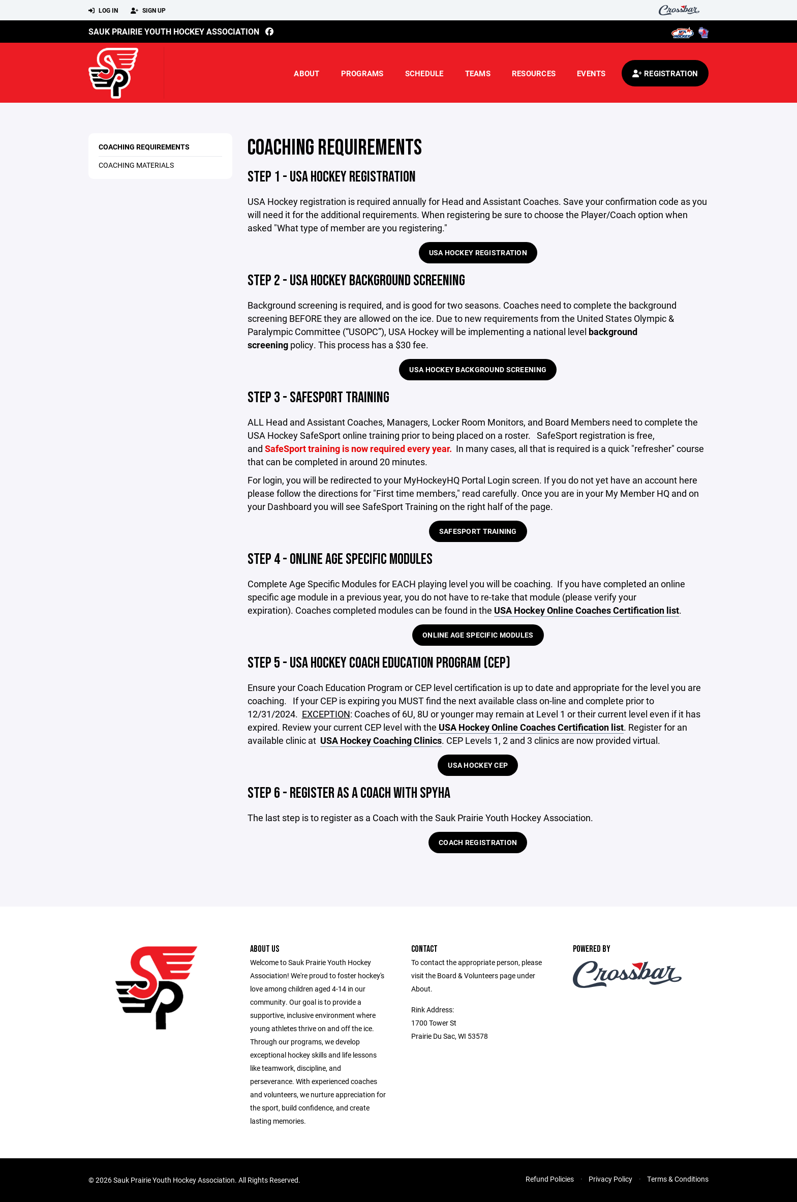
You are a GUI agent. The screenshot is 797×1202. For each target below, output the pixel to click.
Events (591, 73)
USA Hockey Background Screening (477, 369)
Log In (103, 10)
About (306, 73)
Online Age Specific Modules (478, 635)
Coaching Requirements (144, 147)
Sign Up (148, 10)
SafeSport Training (478, 531)
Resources (534, 73)
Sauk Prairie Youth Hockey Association (173, 31)
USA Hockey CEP (478, 765)
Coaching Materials (136, 165)
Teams (478, 73)
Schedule (424, 73)
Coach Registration (478, 842)
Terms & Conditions (678, 1179)
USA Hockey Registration (478, 252)
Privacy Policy (610, 1179)
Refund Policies (550, 1179)
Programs (362, 73)
